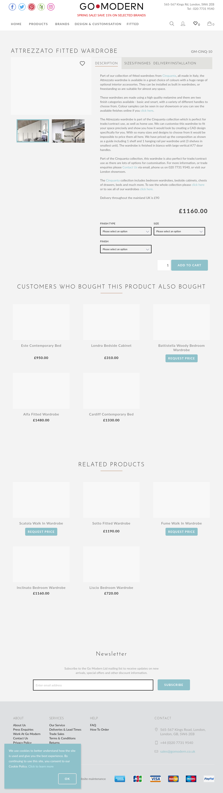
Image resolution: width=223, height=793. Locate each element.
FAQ (93, 725)
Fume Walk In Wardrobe (181, 523)
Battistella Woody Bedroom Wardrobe (181, 347)
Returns (54, 742)
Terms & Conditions (62, 738)
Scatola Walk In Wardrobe (41, 523)
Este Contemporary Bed (41, 345)
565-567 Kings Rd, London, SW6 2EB (189, 4)
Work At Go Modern (26, 734)
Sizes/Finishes (137, 63)
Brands (62, 24)
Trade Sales (56, 734)
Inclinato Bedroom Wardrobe (41, 587)
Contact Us (129, 167)
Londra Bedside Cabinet (111, 345)
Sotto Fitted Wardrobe (111, 523)
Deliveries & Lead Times (65, 729)
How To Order (99, 729)
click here (147, 110)
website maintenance (91, 779)
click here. (146, 189)
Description (106, 63)
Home (16, 24)
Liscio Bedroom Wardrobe (111, 587)
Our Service (57, 725)
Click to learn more (41, 766)
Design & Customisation (98, 24)
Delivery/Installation (174, 63)
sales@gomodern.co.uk (177, 751)
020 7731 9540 (203, 8)
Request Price (181, 358)
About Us (19, 725)
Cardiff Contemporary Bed (111, 414)
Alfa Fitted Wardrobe (41, 414)
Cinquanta (169, 75)
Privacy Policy (22, 742)
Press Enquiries (23, 729)
